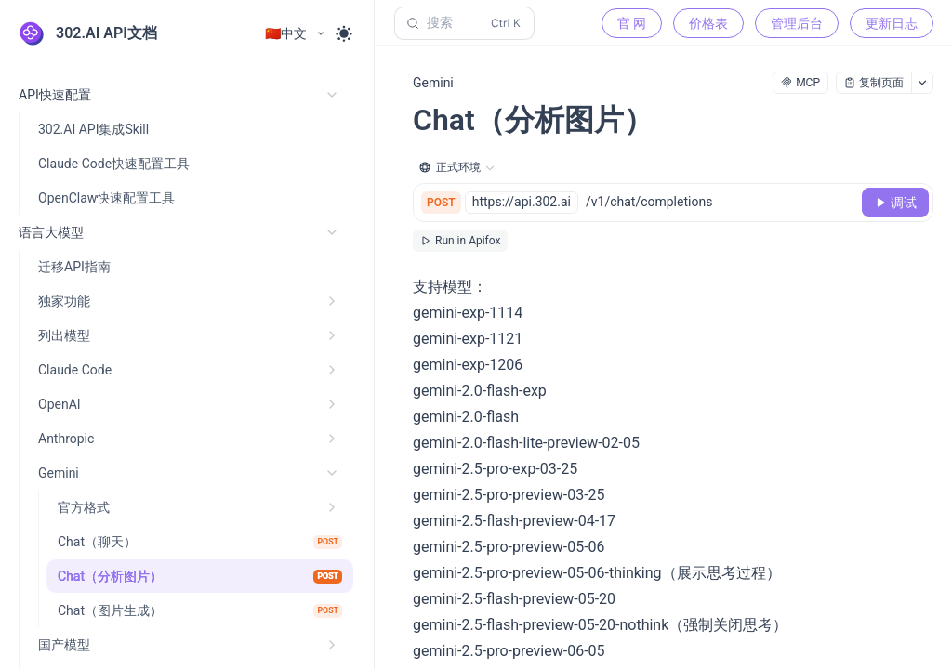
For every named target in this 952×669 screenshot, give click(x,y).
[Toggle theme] (344, 33)
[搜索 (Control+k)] (464, 23)
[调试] (895, 202)
